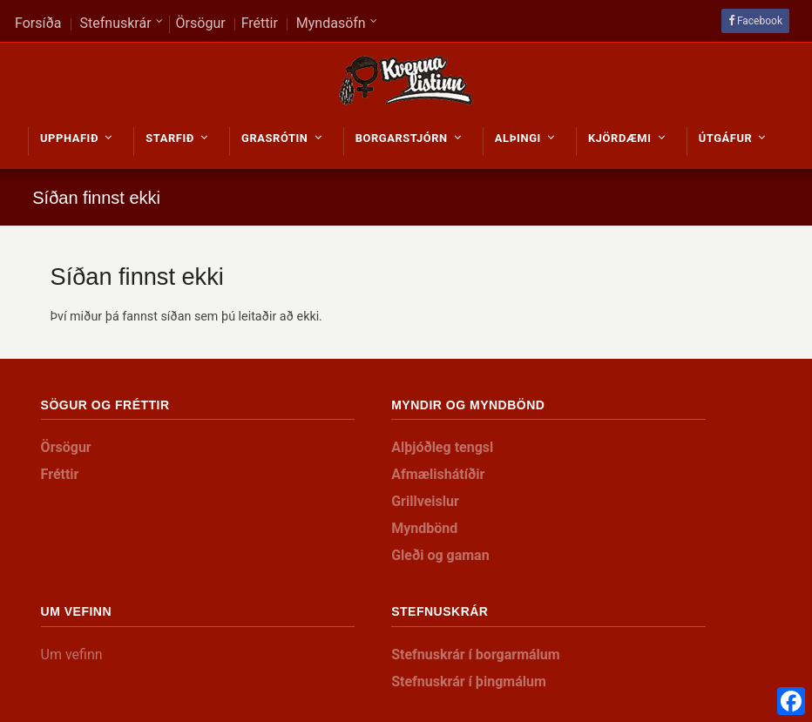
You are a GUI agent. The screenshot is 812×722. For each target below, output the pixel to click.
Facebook (759, 21)
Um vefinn (72, 654)
